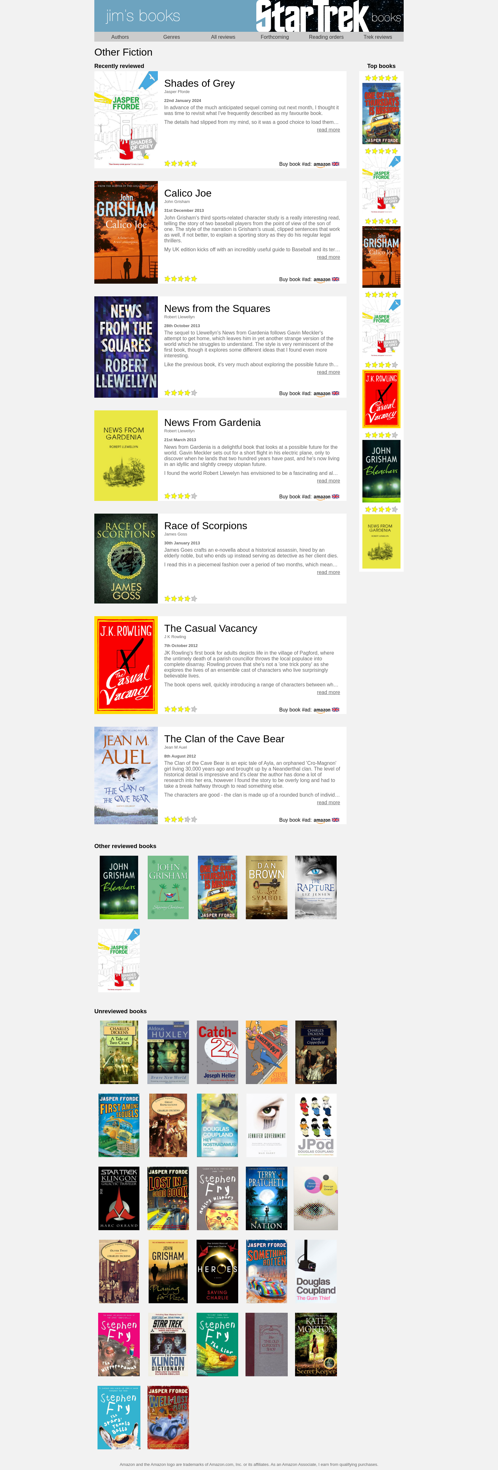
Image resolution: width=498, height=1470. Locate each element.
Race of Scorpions (205, 525)
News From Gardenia (212, 422)
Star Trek (326, 16)
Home (171, 16)
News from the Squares (217, 308)
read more (328, 129)
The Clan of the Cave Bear (224, 739)
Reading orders (326, 37)
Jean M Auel (175, 747)
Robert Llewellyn (179, 316)
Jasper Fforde (177, 91)
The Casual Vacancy (210, 628)
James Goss (175, 534)
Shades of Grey (199, 83)
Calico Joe (188, 193)
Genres (171, 37)
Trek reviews (378, 37)
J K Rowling (175, 636)
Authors (120, 37)
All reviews (223, 37)
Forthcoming (275, 37)
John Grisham (177, 201)
